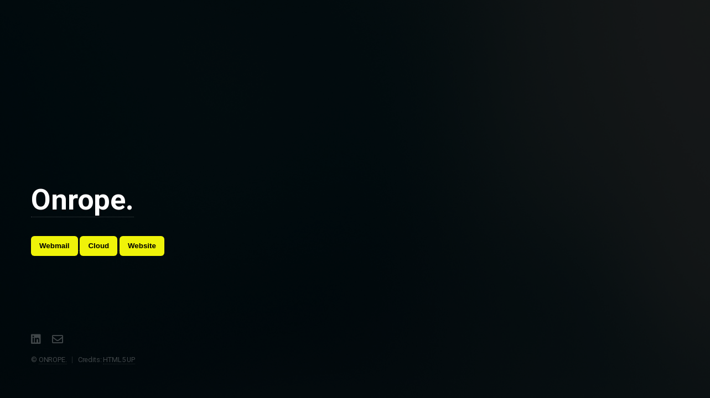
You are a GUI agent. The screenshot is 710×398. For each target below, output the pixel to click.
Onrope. (82, 200)
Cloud (98, 246)
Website (142, 246)
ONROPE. (53, 359)
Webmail (54, 246)
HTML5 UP (119, 359)
